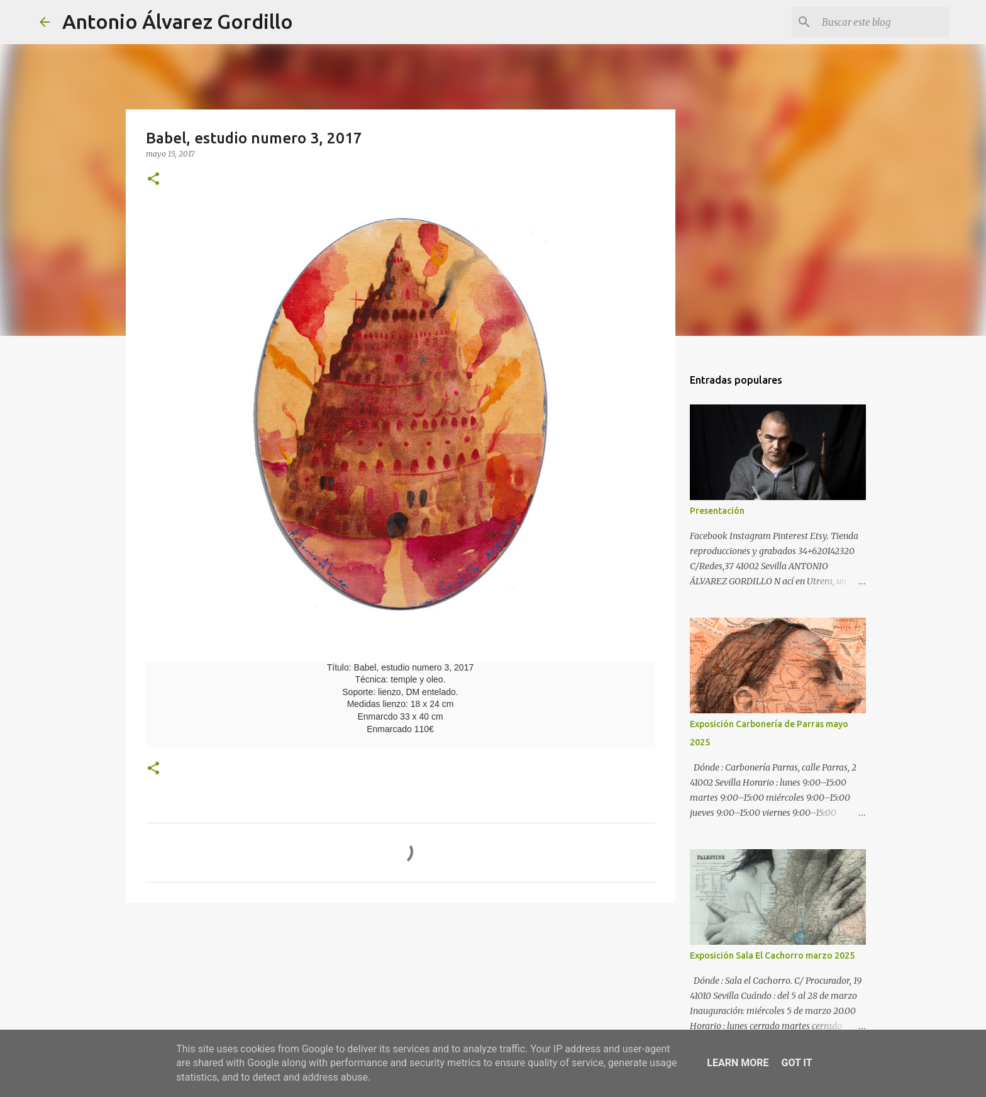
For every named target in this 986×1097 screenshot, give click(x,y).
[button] (153, 179)
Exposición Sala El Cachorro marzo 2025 (772, 955)
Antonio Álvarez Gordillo (177, 21)
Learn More (737, 1063)
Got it (796, 1063)
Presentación (717, 511)
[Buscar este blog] (883, 22)
